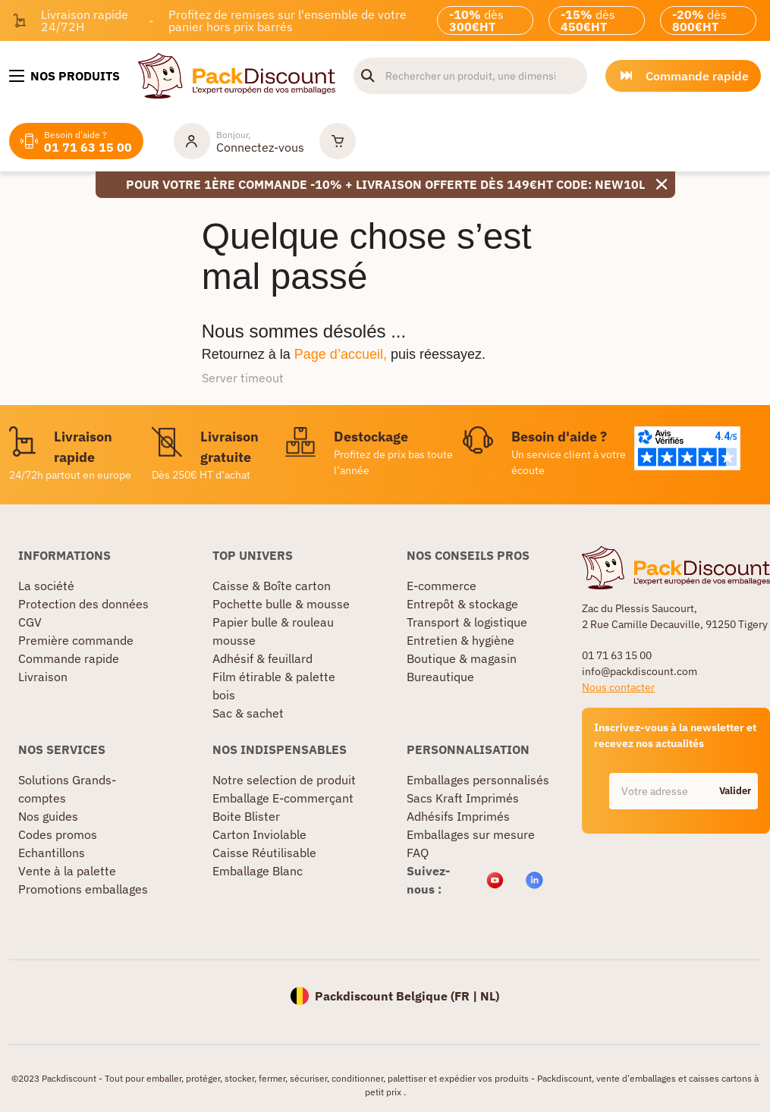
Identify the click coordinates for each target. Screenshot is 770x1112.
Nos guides (48, 816)
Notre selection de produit (284, 779)
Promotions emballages (83, 889)
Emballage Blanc (257, 870)
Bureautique (440, 676)
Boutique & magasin (462, 658)
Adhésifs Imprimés (458, 816)
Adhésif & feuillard (262, 658)
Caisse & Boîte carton (271, 585)
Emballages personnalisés (478, 779)
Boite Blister (246, 816)
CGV (30, 622)
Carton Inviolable (259, 834)
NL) (489, 996)
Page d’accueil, (340, 354)
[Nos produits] (64, 76)
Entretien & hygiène (460, 640)
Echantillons (51, 852)
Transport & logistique (467, 622)
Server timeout (243, 377)
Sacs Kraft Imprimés (463, 798)
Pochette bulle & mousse (281, 603)
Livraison (43, 676)
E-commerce (441, 585)
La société (46, 585)
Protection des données (83, 603)
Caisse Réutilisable (264, 852)
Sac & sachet (248, 713)
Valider (735, 790)
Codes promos (57, 834)
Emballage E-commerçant (283, 798)
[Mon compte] (239, 141)
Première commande (76, 640)
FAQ (418, 852)
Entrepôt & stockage (462, 603)
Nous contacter (618, 687)
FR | (467, 996)
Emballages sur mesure (471, 834)
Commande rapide (68, 658)
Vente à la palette (67, 870)
